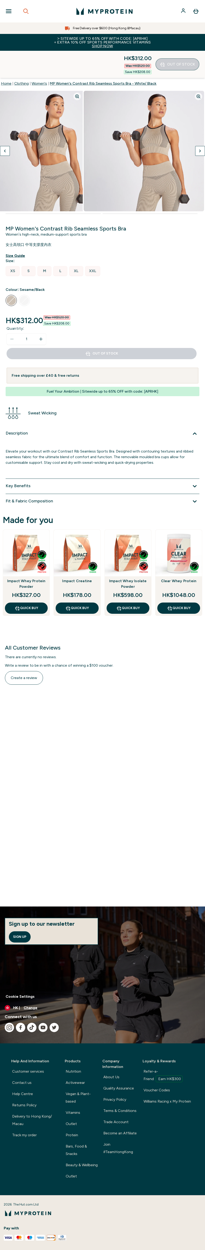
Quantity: (15, 301)
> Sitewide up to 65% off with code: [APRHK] (102, 42)
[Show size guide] (16, 228)
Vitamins (73, 1112)
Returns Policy (24, 1105)
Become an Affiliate (120, 1133)
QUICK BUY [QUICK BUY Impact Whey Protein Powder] (26, 581)
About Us (111, 1077)
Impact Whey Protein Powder (26, 557)
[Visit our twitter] (54, 1027)
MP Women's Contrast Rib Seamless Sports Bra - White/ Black (103, 56)
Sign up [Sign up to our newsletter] (19, 937)
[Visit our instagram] (9, 1027)
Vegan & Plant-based (78, 1098)
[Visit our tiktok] (31, 1027)
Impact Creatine (77, 554)
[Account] (184, 11)
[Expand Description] (102, 406)
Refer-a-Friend (163, 1075)
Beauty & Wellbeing (82, 1165)
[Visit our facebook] (20, 1027)
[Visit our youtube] (43, 1027)
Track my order (24, 1135)
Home (6, 56)
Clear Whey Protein (179, 554)
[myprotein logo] (104, 11)
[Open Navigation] (8, 11)
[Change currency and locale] (102, 1008)
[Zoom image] (77, 69)
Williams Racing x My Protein (167, 1101)
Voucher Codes (157, 1090)
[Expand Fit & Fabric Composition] (102, 474)
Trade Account (116, 1122)
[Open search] (26, 11)
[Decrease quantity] (12, 312)
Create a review (24, 650)
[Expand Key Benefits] (102, 459)
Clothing (21, 56)
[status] (26, 312)
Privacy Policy (114, 1099)
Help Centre (22, 1094)
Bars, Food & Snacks (76, 1150)
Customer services (28, 1071)
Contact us (22, 1082)
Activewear (75, 1082)
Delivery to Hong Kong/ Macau (32, 1120)
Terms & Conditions (120, 1110)
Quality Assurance (118, 1088)
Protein (72, 1135)
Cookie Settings (20, 996)
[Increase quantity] (41, 312)
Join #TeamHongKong (118, 1148)
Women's (39, 56)
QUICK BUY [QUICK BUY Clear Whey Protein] (179, 581)
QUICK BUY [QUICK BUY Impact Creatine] (77, 581)
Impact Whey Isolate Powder (128, 557)
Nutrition (73, 1071)
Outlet (71, 1124)
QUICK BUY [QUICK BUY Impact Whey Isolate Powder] (128, 581)
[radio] (13, 244)
